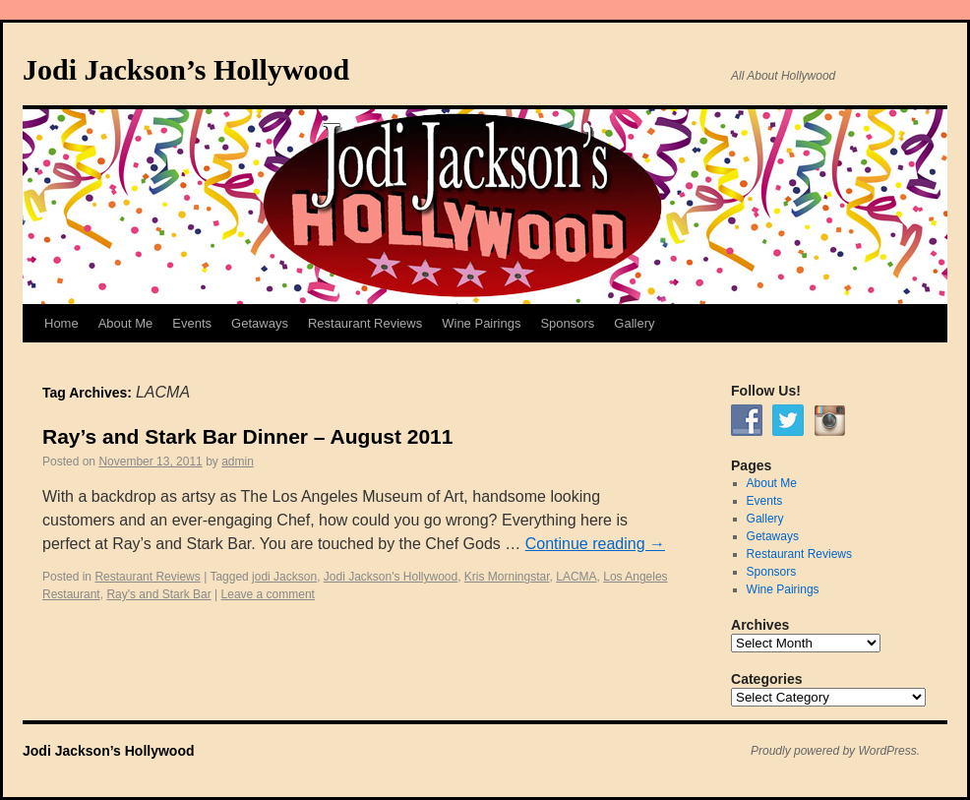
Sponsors (567, 323)
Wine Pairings (481, 323)
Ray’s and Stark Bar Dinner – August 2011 (247, 436)
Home (61, 323)
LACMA (576, 577)
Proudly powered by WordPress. (835, 751)
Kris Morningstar (507, 577)
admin (237, 461)
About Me (125, 323)
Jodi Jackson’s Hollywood (186, 69)
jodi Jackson (284, 577)
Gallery (634, 323)
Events (192, 323)
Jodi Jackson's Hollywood (390, 577)
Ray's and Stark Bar (158, 594)
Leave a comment (268, 594)
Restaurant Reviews (365, 323)
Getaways (259, 323)
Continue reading (595, 543)
